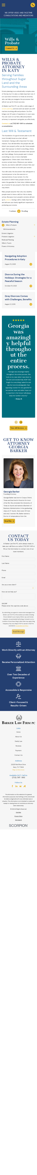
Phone (4, 570)
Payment (18, 751)
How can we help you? (9, 592)
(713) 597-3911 (18, 777)
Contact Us (18, 755)
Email (3, 577)
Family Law (18, 741)
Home (18, 732)
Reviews (18, 746)
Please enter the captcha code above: (15, 606)
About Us (18, 737)
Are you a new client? (9, 585)
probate (8, 200)
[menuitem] (17, 225)
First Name (5, 556)
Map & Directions (18, 770)
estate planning (7, 109)
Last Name (5, 563)
